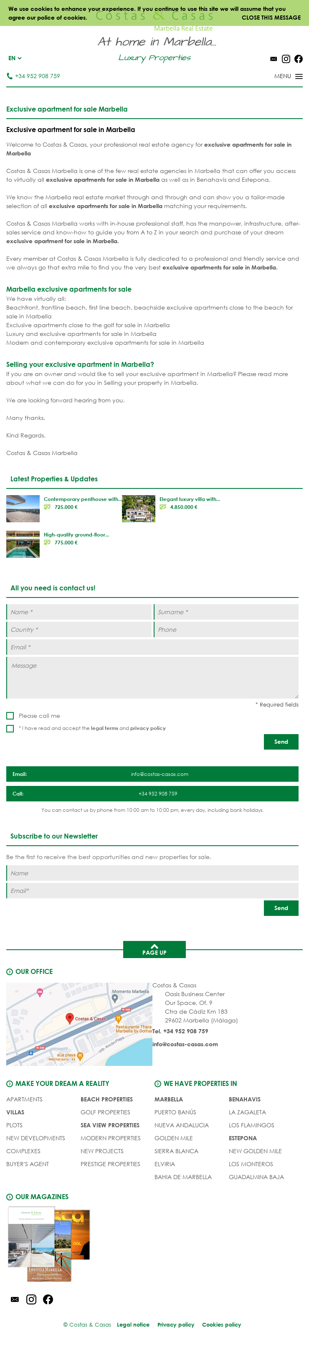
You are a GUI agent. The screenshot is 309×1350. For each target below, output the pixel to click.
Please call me (39, 715)
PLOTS (14, 1125)
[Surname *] (226, 612)
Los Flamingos (251, 1125)
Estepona (243, 1137)
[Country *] (79, 629)
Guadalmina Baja (256, 1176)
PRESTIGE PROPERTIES (110, 1163)
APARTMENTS (24, 1099)
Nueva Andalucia (181, 1125)
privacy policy (148, 728)
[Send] (281, 742)
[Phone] (226, 629)
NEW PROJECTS (102, 1150)
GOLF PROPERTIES (105, 1112)
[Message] (152, 678)
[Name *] (79, 612)
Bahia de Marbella (183, 1176)
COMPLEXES (23, 1150)
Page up (154, 949)
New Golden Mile (255, 1150)
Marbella (168, 1098)
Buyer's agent (27, 1163)
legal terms (104, 728)
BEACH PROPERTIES (107, 1098)
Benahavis (245, 1098)
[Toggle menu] (278, 76)
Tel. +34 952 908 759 (180, 1031)
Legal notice (133, 1324)
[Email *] (152, 647)
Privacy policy (176, 1324)
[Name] (152, 873)
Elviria (164, 1163)
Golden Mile (173, 1138)
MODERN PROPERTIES (111, 1138)
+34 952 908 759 (33, 76)
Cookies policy (222, 1324)
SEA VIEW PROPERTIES (110, 1124)
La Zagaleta (247, 1112)
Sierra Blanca (176, 1150)
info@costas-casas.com (185, 1043)
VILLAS (15, 1111)
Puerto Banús (175, 1112)
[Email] (152, 890)
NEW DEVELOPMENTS (35, 1138)
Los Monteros (251, 1163)
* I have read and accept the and (92, 728)
